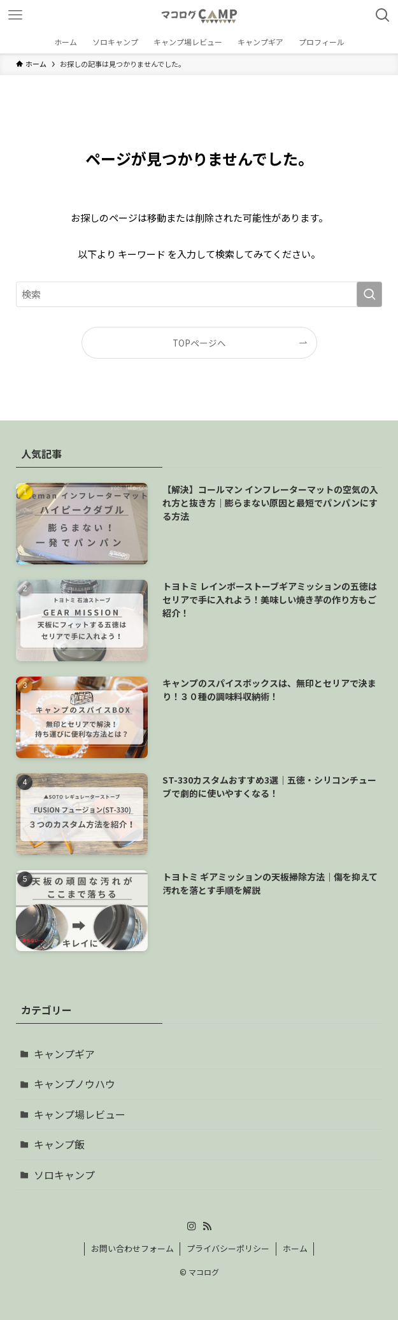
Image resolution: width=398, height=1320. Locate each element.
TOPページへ (199, 342)
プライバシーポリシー (228, 1248)
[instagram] (191, 1226)
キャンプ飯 (59, 1144)
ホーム (295, 1248)
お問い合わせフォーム (132, 1248)
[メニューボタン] (15, 15)
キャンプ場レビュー (79, 1114)
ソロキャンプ (64, 1174)
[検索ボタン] (382, 15)
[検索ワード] (199, 294)
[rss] (207, 1226)
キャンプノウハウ (74, 1083)
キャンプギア (64, 1053)
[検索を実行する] (369, 294)
